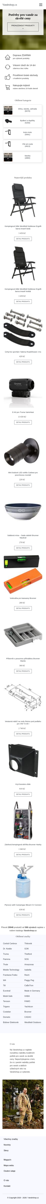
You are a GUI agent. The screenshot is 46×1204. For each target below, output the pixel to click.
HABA (27, 996)
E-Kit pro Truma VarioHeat (23, 412)
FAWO (27, 1001)
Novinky (7, 1145)
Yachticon (28, 1007)
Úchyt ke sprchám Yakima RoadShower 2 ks (23, 352)
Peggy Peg (29, 980)
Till (4, 985)
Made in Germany (32, 991)
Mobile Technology (11, 970)
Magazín (7, 1160)
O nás (6, 1180)
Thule (5, 964)
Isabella (27, 970)
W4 (4, 980)
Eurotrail (6, 991)
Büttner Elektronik (11, 1022)
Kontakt (7, 1186)
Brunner (27, 1012)
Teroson (6, 1001)
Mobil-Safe (7, 996)
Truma (6, 954)
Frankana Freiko (10, 975)
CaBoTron (28, 985)
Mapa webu (9, 1165)
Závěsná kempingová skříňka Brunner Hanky (23, 844)
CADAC (27, 1017)
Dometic (6, 1017)
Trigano (6, 1007)
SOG (26, 959)
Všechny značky (11, 1139)
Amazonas (29, 964)
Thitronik (28, 943)
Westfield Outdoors (32, 1022)
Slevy (6, 1150)
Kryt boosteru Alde (23, 784)
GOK (26, 949)
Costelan (7, 1012)
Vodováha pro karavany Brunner (23, 598)
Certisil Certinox (10, 943)
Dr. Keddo (7, 949)
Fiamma (6, 959)
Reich (26, 975)
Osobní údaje (9, 1171)
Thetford (28, 954)
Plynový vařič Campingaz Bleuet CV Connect (23, 905)
